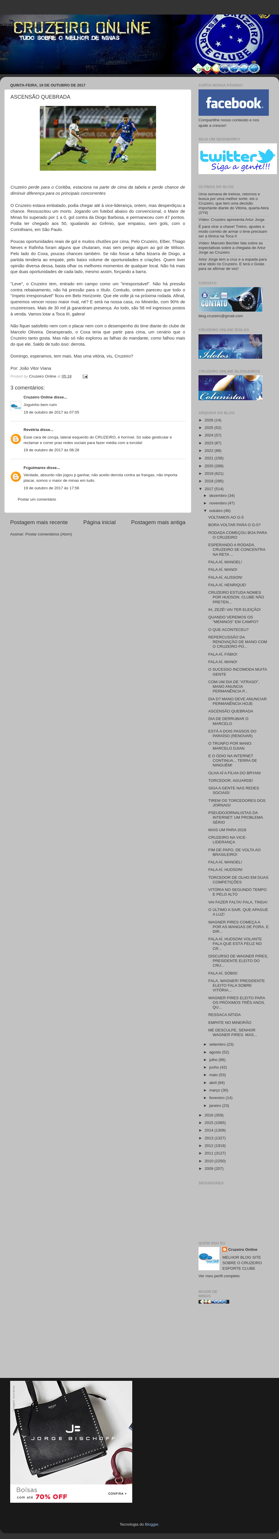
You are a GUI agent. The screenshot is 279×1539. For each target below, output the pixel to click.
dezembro (218, 495)
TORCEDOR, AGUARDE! (230, 780)
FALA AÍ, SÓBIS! (223, 973)
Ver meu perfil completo (219, 1276)
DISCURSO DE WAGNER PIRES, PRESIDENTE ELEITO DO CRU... (238, 961)
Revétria (31, 429)
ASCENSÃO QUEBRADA (230, 711)
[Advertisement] (233, 1343)
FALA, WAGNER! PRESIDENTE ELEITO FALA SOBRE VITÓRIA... (236, 985)
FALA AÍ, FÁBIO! (222, 654)
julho (214, 1060)
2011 (209, 1153)
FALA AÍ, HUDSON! (225, 869)
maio (214, 1075)
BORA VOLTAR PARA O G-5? (234, 525)
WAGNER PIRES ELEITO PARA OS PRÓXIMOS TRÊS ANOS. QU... (236, 1002)
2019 (209, 473)
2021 (209, 458)
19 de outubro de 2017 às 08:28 (51, 450)
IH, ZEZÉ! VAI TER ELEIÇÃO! (234, 609)
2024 (209, 435)
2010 (209, 1161)
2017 (209, 489)
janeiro (215, 1105)
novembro (218, 503)
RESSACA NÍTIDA (224, 1015)
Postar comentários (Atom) (49, 534)
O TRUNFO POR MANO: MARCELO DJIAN (230, 745)
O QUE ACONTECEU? (228, 629)
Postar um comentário (37, 499)
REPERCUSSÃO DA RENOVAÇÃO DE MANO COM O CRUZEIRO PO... (237, 642)
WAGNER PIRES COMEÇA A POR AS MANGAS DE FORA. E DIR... (238, 927)
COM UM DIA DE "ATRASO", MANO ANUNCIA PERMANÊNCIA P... (234, 686)
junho (214, 1067)
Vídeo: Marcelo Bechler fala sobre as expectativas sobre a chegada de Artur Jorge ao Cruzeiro (231, 248)
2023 (209, 443)
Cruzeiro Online (38, 397)
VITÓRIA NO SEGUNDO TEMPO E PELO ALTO (237, 891)
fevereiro (217, 1098)
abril (213, 1082)
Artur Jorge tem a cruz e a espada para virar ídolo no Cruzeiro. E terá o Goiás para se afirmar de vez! (232, 264)
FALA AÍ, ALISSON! (225, 577)
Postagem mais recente (39, 522)
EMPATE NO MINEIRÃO (229, 1022)
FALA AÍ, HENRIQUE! (227, 585)
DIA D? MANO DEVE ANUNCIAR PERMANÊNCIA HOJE (237, 701)
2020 (209, 466)
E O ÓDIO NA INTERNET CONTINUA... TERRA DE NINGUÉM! (232, 760)
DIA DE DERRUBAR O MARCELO (228, 721)
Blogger (151, 1524)
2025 (209, 427)
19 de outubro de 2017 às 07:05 (51, 412)
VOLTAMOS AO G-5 (226, 517)
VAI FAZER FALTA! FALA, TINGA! (238, 902)
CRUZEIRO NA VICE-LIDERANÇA (227, 839)
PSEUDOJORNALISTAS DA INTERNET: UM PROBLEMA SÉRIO (235, 817)
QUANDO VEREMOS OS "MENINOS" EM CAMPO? (233, 619)
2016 (209, 1115)
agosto (215, 1052)
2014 (209, 1130)
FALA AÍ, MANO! (222, 569)
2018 (209, 481)
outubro (216, 510)
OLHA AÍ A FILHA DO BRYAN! (234, 773)
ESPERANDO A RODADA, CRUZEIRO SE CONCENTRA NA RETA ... (236, 549)
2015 (209, 1123)
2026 (209, 420)
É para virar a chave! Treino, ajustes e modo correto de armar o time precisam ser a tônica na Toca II (232, 231)
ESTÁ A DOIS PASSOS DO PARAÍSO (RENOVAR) (232, 733)
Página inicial (99, 522)
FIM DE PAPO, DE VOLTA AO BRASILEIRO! (234, 852)
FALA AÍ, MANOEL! (225, 562)
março (215, 1090)
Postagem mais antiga (158, 522)
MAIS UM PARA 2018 (227, 830)
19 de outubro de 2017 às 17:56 (51, 488)
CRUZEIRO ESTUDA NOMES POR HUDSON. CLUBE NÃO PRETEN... (236, 597)
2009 (209, 1168)
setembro (218, 1044)
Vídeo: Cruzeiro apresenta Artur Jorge (231, 219)
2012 (209, 1145)
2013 (209, 1138)
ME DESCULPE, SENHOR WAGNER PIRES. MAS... (232, 1032)
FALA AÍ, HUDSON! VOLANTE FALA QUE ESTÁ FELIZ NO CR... (235, 943)
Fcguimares (35, 468)
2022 (209, 450)
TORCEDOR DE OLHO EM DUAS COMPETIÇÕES (238, 879)
